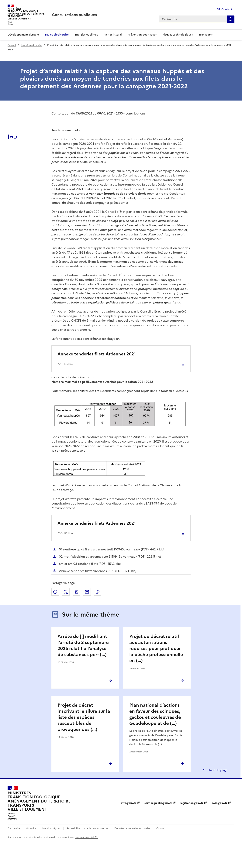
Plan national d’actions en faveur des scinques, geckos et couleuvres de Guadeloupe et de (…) (155, 714)
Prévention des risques (142, 35)
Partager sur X (66, 592)
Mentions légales (51, 828)
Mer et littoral (113, 35)
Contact (226, 9)
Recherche (230, 19)
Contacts (161, 828)
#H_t (13, 137)
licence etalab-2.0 (84, 837)
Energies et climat (86, 35)
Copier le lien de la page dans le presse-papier (97, 592)
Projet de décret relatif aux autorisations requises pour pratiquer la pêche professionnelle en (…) (156, 648)
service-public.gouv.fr (158, 803)
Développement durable (23, 35)
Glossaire (31, 828)
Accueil (12, 45)
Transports (206, 35)
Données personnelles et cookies (132, 828)
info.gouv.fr (128, 803)
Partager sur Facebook (55, 592)
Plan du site (14, 828)
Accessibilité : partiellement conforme (87, 828)
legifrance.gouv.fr (191, 803)
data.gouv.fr (219, 803)
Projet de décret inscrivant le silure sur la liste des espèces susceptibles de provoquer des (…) (83, 717)
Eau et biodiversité (57, 35)
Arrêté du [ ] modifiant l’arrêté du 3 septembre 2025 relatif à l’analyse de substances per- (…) (83, 645)
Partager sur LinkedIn (76, 592)
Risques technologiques (178, 35)
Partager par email (87, 592)
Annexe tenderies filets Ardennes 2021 (96, 354)
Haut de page (217, 770)
